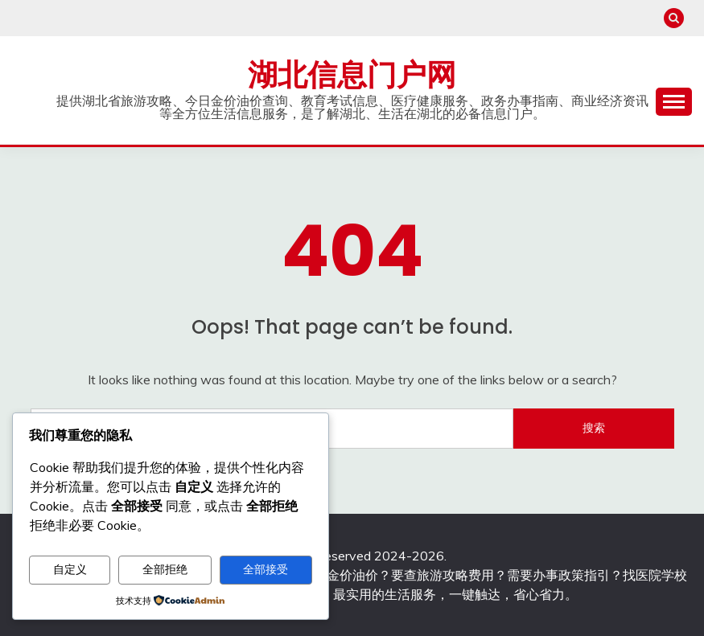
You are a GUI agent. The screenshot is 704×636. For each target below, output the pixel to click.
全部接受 (265, 569)
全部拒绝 (164, 569)
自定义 (70, 569)
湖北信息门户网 (352, 75)
